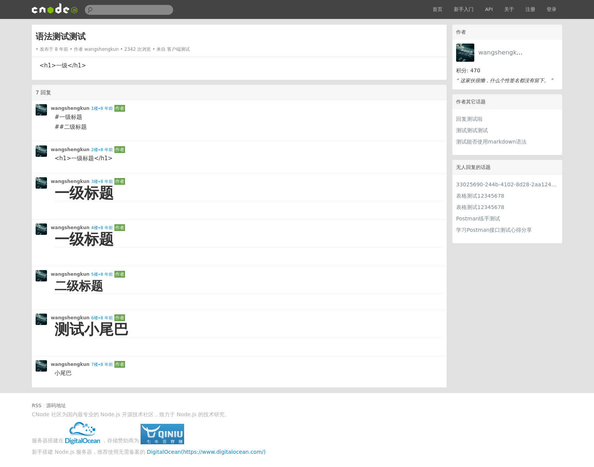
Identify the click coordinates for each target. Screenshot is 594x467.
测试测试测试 (472, 130)
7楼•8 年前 (102, 364)
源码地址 (56, 405)
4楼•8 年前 (102, 227)
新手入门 (464, 9)
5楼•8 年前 (102, 274)
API (489, 9)
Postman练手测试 (478, 219)
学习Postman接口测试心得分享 (494, 230)
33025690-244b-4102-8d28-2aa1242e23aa (507, 184)
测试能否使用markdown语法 (491, 142)
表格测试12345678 (480, 196)
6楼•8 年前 (102, 317)
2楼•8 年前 (102, 149)
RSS (37, 405)
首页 (437, 9)
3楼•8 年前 (102, 181)
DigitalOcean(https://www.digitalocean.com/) (206, 452)
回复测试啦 (469, 119)
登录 (551, 9)
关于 (509, 9)
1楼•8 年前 (102, 108)
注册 (530, 9)
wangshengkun (501, 52)
